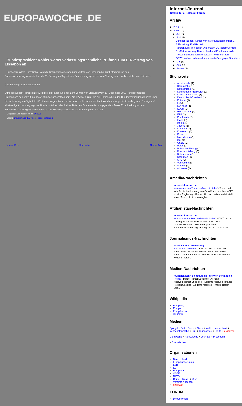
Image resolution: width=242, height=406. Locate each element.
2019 (177, 27)
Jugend (181, 125)
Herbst (177, 279)
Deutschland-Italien (187, 94)
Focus (191, 328)
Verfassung (183, 162)
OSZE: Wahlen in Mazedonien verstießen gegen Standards (208, 58)
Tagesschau (205, 331)
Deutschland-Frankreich (190, 91)
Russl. (185, 379)
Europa (177, 308)
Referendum (184, 154)
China (176, 379)
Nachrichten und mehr (185, 248)
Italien (180, 122)
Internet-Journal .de (185, 185)
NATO (176, 376)
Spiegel (174, 328)
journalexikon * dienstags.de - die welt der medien (203, 275)
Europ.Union (180, 311)
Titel (172, 13)
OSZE (180, 142)
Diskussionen (180, 398)
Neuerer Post (12, 145)
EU (179, 103)
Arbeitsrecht (183, 83)
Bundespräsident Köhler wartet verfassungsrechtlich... (205, 40)
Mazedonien (184, 137)
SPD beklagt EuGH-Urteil (189, 44)
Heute (218, 331)
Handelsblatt (220, 328)
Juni (179, 37)
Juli (178, 34)
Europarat (178, 370)
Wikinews (178, 314)
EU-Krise (31, 118)
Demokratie (183, 86)
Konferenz (182, 131)
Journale (205, 336)
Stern (200, 328)
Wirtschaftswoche (179, 331)
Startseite (84, 145)
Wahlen (181, 165)
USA (194, 379)
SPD (179, 159)
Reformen (182, 157)
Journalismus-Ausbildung (189, 245)
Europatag (179, 305)
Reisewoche (191, 336)
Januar (180, 68)
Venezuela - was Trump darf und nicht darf (196, 188)
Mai (178, 61)
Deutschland (20, 118)
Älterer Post (156, 145)
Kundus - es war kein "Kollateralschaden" (195, 218)
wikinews (182, 168)
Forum (201, 13)
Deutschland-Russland (189, 97)
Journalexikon (179, 342)
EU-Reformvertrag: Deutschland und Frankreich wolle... (206, 51)
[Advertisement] (70, 132)
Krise (180, 134)
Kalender (191, 13)
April (179, 65)
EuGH (180, 108)
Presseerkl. (219, 336)
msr (179, 139)
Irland (180, 120)
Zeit (183, 328)
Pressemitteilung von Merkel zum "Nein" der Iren (202, 54)
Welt (208, 328)
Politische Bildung (187, 148)
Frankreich (183, 117)
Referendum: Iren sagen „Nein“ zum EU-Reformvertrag (206, 47)
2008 (177, 30)
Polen (180, 145)
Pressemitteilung (45, 118)
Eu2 (194, 331)
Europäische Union (183, 362)
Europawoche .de (52, 17)
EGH (175, 367)
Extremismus (184, 111)
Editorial (180, 13)
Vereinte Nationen (183, 381)
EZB (179, 114)
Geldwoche (176, 336)
